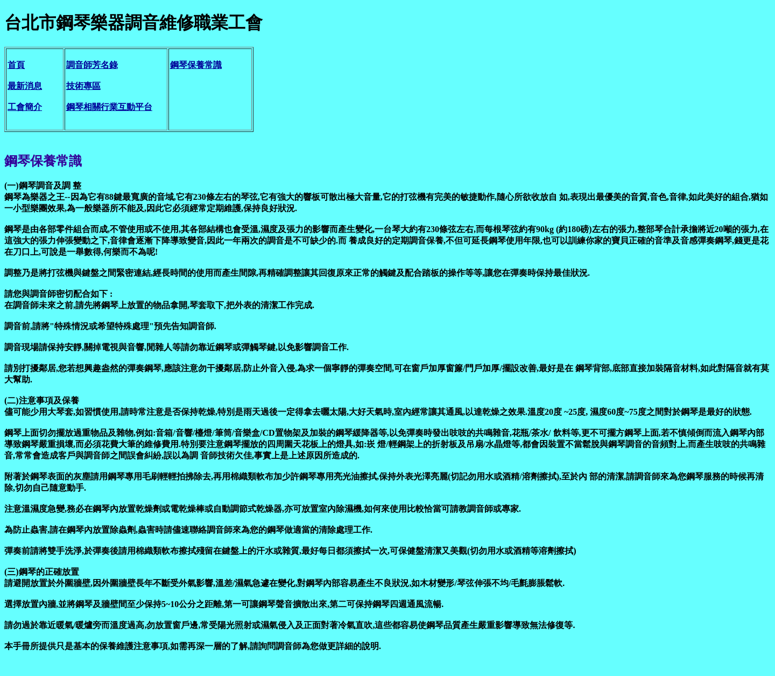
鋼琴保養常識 (196, 64)
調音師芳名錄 (92, 64)
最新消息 (25, 85)
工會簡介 (25, 106)
